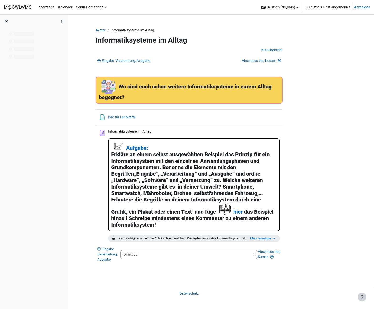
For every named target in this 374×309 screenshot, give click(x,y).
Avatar (129, 30)
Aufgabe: (165, 149)
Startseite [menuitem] (47, 7)
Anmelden (362, 7)
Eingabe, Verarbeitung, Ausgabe (152, 61)
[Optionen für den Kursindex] (61, 21)
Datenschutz (217, 293)
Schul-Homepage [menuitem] (89, 7)
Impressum (83, 302)
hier (266, 213)
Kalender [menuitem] (65, 7)
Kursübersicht (300, 50)
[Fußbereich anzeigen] (362, 297)
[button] (279, 7)
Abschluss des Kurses (288, 61)
